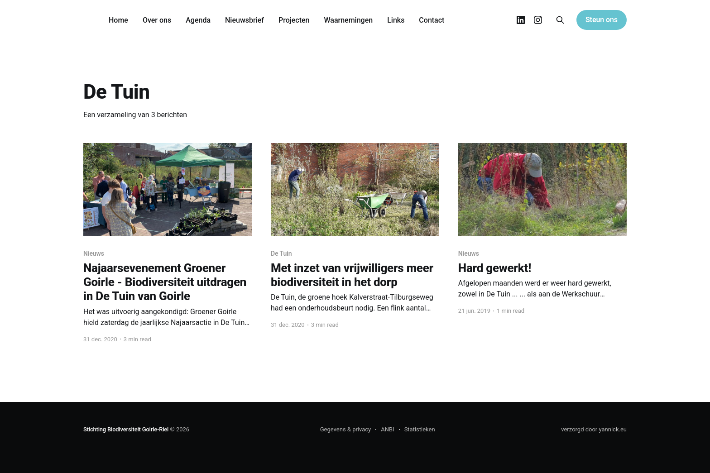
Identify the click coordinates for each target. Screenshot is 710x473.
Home (118, 20)
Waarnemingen (348, 20)
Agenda (198, 20)
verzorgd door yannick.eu (594, 429)
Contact (431, 20)
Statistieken (419, 429)
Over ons (157, 20)
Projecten (294, 20)
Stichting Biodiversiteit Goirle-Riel (125, 429)
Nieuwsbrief (244, 20)
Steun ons (601, 19)
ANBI (387, 429)
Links (395, 20)
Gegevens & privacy (345, 429)
